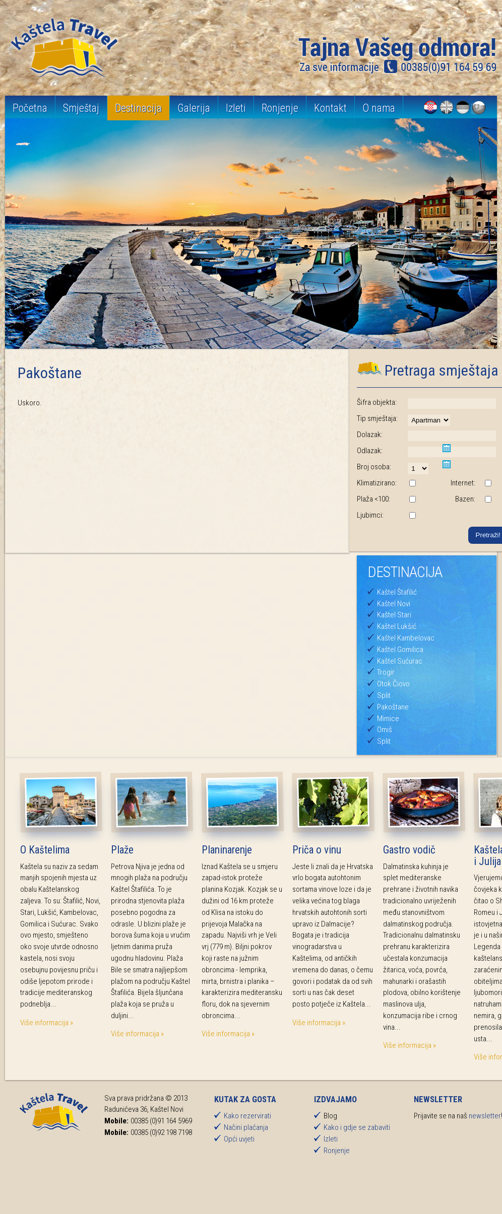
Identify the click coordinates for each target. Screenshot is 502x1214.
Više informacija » (46, 1022)
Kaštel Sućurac (399, 661)
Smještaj (81, 108)
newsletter (485, 1115)
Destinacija (138, 108)
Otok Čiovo (393, 683)
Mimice (388, 718)
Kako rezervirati (247, 1115)
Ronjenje (280, 108)
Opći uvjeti (239, 1139)
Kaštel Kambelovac (405, 637)
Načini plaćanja (246, 1127)
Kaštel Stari (394, 614)
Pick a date (447, 448)
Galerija (193, 108)
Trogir (386, 672)
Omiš (384, 729)
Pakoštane (393, 706)
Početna (30, 108)
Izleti (236, 108)
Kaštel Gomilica (400, 649)
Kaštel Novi (393, 603)
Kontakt (330, 108)
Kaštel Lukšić (396, 626)
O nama (378, 108)
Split (384, 695)
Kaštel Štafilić (397, 592)
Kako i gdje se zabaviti (357, 1127)
